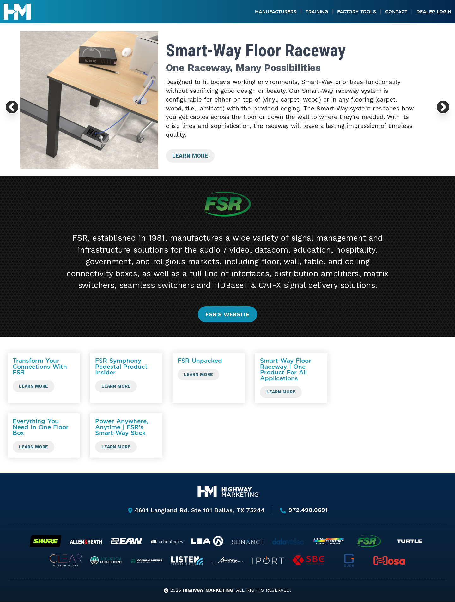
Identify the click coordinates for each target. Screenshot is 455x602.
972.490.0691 (304, 511)
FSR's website (227, 314)
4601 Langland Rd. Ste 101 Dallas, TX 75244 (195, 510)
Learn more (191, 155)
